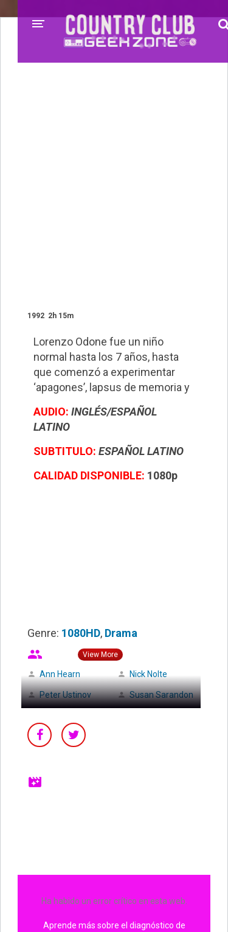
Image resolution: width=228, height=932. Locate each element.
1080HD (80, 633)
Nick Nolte (148, 674)
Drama (121, 633)
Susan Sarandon (161, 695)
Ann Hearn (60, 674)
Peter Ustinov (65, 695)
